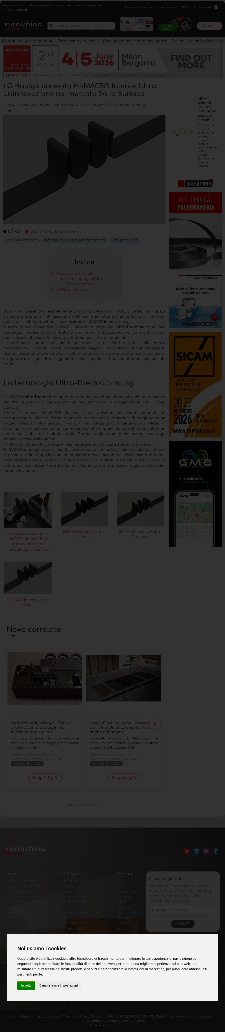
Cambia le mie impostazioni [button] (58, 985)
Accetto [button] (26, 985)
